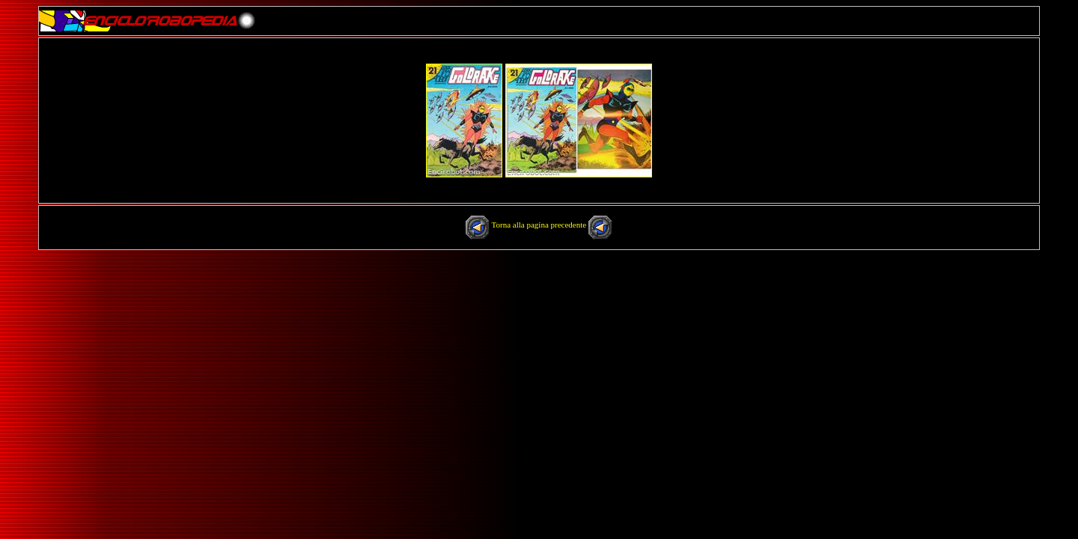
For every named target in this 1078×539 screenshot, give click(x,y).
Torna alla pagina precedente (540, 224)
